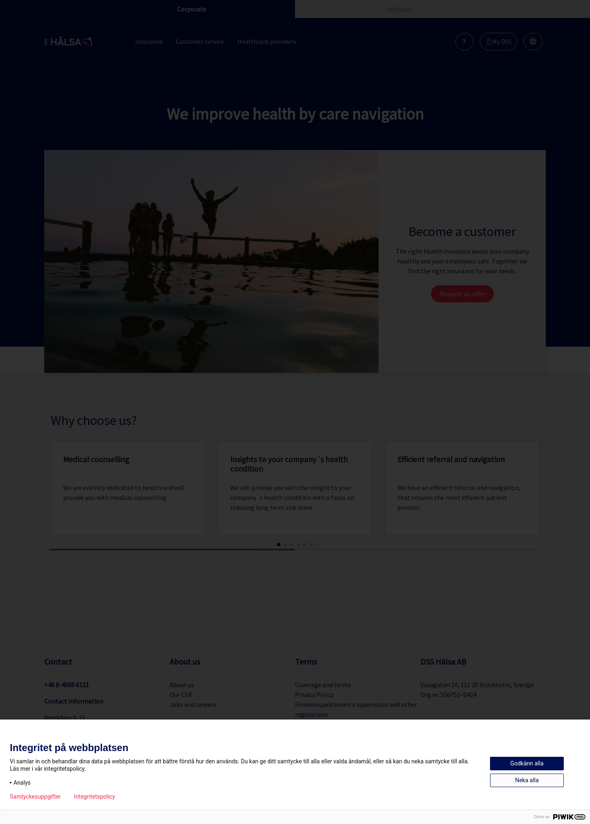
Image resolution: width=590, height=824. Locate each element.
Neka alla (527, 780)
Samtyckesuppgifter (35, 796)
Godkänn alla (526, 763)
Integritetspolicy (94, 796)
